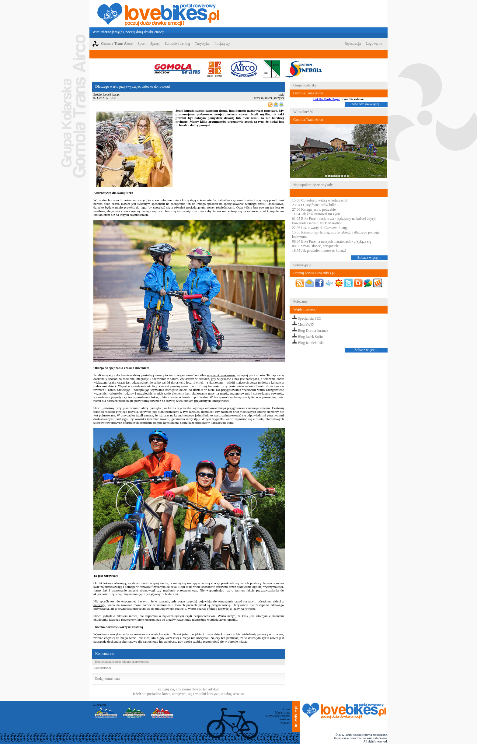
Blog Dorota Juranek (313, 330)
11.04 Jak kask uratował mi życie (316, 214)
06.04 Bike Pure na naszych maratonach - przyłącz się (331, 241)
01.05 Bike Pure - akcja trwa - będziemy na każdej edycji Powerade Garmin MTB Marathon (334, 220)
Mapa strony (282, 712)
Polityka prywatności (277, 716)
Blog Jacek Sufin (310, 337)
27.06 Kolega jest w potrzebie (314, 209)
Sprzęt (155, 43)
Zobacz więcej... (369, 257)
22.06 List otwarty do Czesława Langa (320, 228)
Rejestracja (353, 43)
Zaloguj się (166, 689)
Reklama (284, 719)
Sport (141, 43)
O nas (286, 709)
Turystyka (202, 43)
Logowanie (374, 43)
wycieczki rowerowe (221, 375)
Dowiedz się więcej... (366, 104)
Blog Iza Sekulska (311, 343)
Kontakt (285, 722)
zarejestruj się (182, 694)
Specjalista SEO (310, 318)
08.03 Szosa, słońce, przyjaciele (315, 246)
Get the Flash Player (326, 99)
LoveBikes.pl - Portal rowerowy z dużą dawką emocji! (158, 13)
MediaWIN (306, 324)
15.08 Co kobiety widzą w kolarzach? (319, 200)
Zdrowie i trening (177, 43)
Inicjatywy (222, 43)
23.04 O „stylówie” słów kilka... (315, 205)
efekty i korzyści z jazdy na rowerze (231, 608)
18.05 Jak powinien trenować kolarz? (319, 250)
